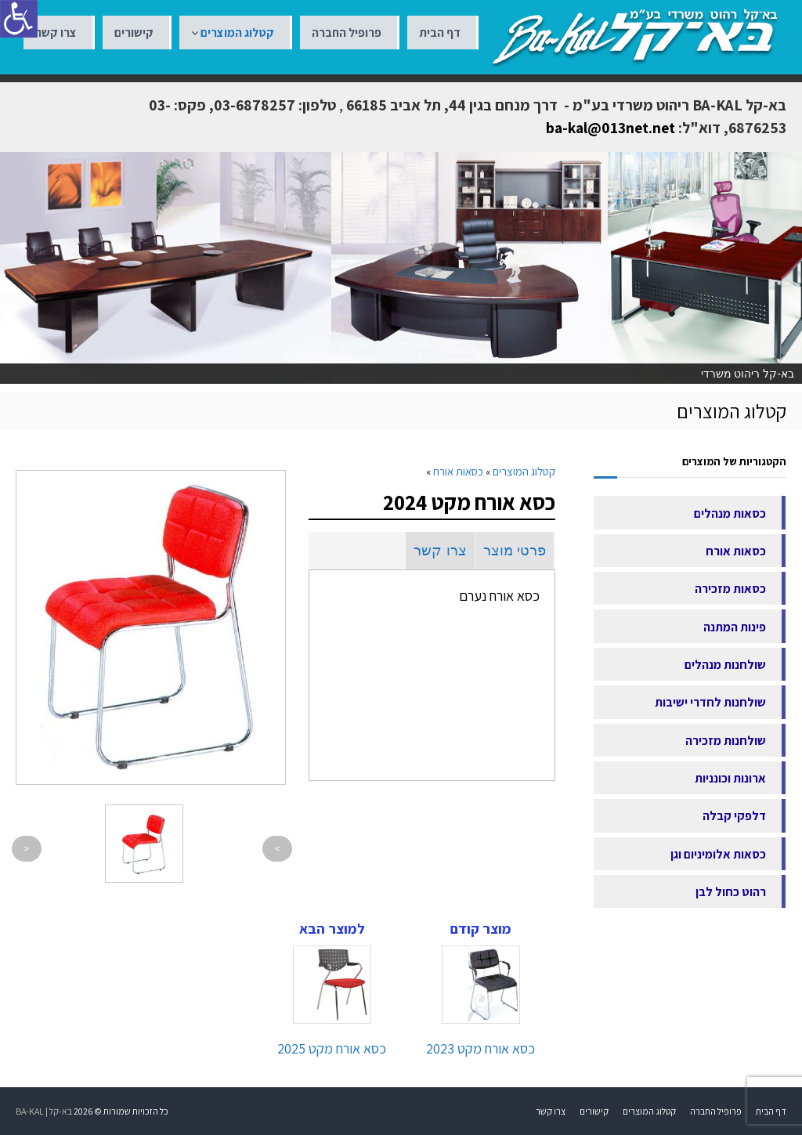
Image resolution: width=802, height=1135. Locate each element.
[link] (635, 36)
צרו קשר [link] (56, 32)
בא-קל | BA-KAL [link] (44, 1111)
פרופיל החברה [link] (346, 32)
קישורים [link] (134, 32)
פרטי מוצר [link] (514, 550)
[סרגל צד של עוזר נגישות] (19, 19)
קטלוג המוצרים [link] (237, 32)
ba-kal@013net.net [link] (610, 127)
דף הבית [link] (440, 32)
